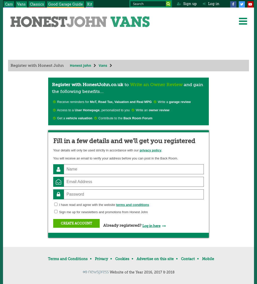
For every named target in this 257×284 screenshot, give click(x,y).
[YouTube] (250, 4)
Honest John (80, 65)
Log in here (151, 226)
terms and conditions (132, 205)
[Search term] (150, 4)
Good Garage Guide (65, 4)
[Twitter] (241, 4)
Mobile (208, 259)
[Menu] (243, 21)
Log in (211, 4)
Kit (89, 4)
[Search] (168, 3)
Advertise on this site (155, 259)
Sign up (187, 4)
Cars (9, 4)
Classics (37, 4)
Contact (188, 259)
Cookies (122, 259)
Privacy (101, 259)
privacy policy (150, 150)
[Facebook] (233, 4)
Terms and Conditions (68, 259)
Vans (21, 4)
